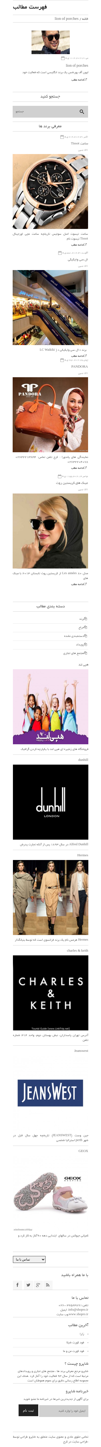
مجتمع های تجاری (73, 653)
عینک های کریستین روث (72, 483)
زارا (82, 1334)
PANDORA (79, 367)
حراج (81, 627)
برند (81, 619)
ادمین (80, 150)
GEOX (83, 1151)
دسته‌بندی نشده (74, 636)
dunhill (83, 760)
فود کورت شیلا (75, 1342)
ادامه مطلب (77, 80)
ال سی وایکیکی (78, 259)
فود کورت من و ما (73, 1351)
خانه (85, 19)
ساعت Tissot (79, 143)
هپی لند (83, 665)
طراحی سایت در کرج (75, 1442)
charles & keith (77, 951)
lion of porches (77, 66)
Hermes (82, 855)
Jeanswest (81, 1051)
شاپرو (32, 1437)
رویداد (80, 644)
